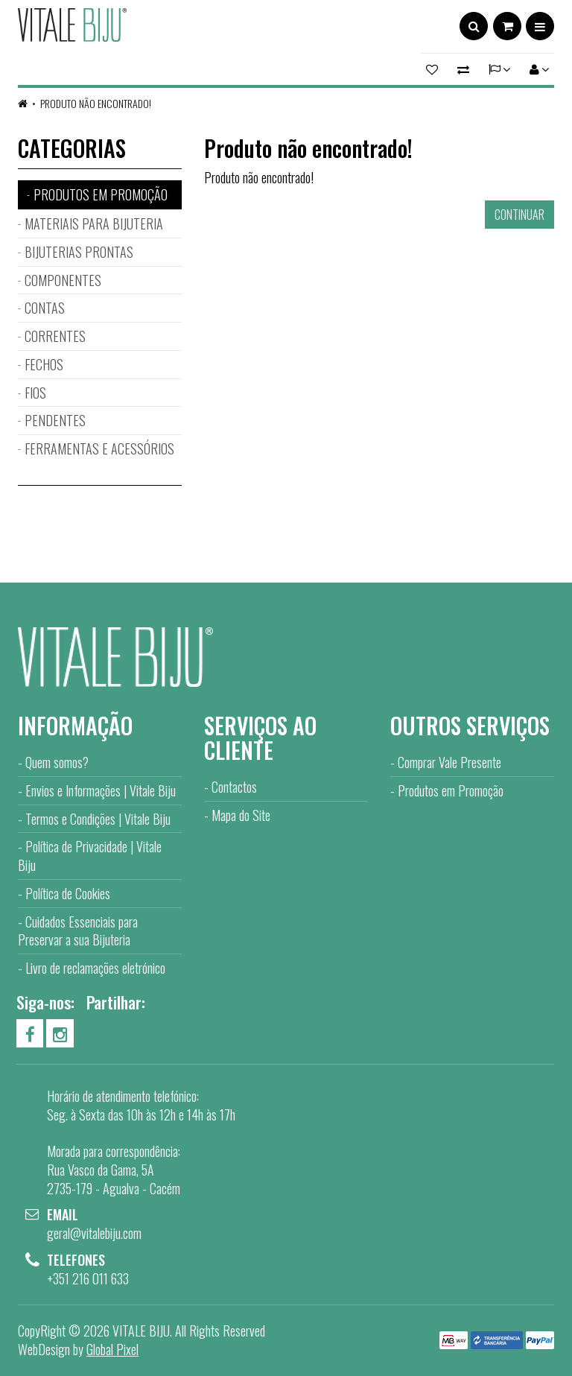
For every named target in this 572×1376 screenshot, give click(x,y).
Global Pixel (112, 1349)
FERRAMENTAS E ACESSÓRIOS (99, 448)
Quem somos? (57, 762)
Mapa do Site (241, 815)
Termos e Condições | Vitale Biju (98, 818)
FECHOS (44, 364)
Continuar (519, 214)
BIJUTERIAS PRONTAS (79, 251)
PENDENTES (55, 420)
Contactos (234, 786)
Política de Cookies (67, 893)
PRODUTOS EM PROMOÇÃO (101, 194)
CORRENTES (55, 336)
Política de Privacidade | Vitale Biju (90, 856)
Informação (75, 725)
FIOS (35, 392)
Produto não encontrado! (95, 103)
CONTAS (45, 307)
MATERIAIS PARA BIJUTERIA (94, 223)
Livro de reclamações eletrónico (95, 967)
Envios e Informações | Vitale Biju (100, 790)
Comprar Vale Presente (449, 762)
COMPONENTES (63, 280)
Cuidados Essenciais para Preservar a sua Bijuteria (78, 931)
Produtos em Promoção (450, 790)
